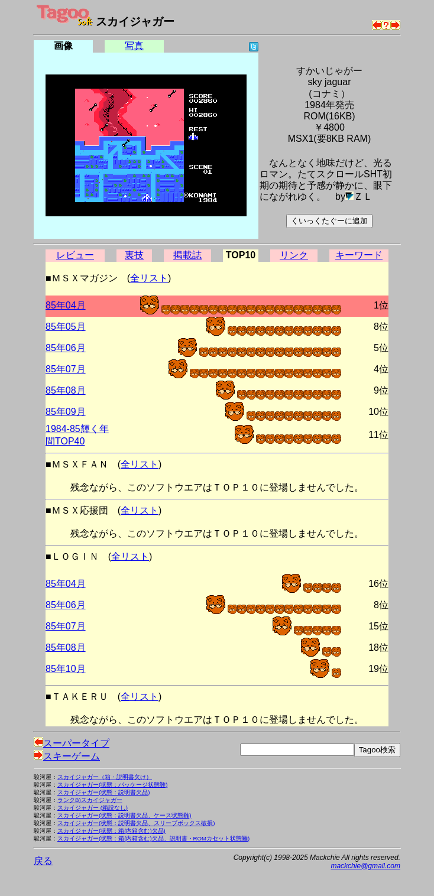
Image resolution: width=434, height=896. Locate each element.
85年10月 (66, 669)
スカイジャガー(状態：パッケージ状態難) (112, 784)
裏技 (134, 255)
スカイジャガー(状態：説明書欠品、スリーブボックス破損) (136, 823)
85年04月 (66, 305)
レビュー (75, 255)
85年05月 (66, 327)
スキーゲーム (67, 756)
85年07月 (66, 369)
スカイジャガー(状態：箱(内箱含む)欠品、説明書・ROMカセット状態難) (153, 838)
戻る (43, 861)
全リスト (149, 278)
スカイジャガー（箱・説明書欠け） (104, 777)
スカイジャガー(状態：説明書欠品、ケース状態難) (124, 815)
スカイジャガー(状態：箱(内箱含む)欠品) (111, 830)
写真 (134, 46)
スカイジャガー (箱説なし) (92, 807)
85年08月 (66, 390)
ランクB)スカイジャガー (89, 800)
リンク (294, 255)
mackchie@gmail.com (365, 866)
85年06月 (66, 348)
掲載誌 (187, 255)
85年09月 (66, 412)
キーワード (359, 255)
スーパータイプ (71, 743)
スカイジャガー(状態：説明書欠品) (103, 792)
